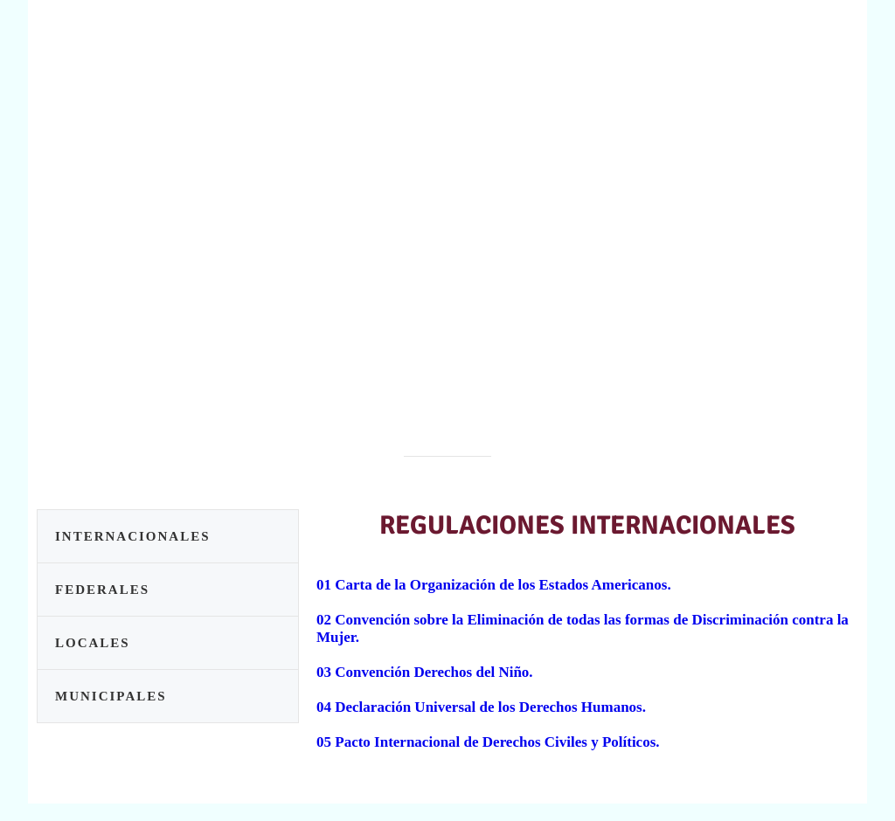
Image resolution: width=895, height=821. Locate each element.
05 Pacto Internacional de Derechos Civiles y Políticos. (488, 742)
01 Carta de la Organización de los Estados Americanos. (493, 584)
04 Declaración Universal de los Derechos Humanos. (481, 707)
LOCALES (92, 643)
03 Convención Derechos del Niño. (424, 672)
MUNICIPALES (111, 696)
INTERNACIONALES (133, 536)
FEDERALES (102, 590)
